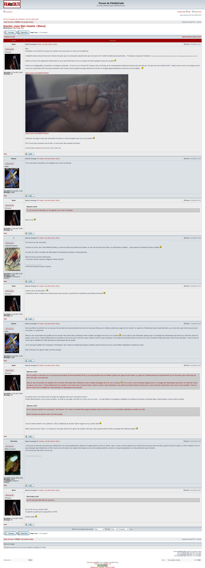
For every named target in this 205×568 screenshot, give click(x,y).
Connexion (8, 12)
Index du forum (8, 22)
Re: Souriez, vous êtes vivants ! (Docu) (48, 158)
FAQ (188, 12)
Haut (5, 154)
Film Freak (16, 28)
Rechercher (196, 12)
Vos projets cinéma (27, 22)
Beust (39, 148)
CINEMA (17, 22)
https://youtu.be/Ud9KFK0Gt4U (37, 73)
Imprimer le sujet (9, 37)
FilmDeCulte (181, 12)
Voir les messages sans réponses (14, 19)
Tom (22, 28)
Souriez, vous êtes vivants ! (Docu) (24, 26)
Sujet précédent (187, 37)
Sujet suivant (197, 37)
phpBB (96, 562)
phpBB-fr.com (107, 564)
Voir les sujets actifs (32, 19)
